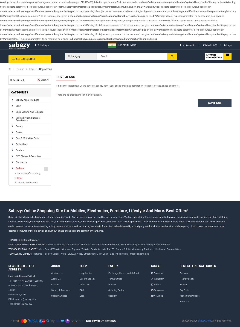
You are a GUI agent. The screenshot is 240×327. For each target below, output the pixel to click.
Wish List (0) (211, 45)
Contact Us (57, 273)
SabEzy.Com (204, 320)
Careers (55, 284)
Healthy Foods (128, 244)
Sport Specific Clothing (29, 173)
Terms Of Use (115, 279)
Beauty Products (162, 244)
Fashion (20, 69)
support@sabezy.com (25, 299)
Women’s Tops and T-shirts (75, 249)
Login (228, 45)
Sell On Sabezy (87, 279)
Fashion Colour (51, 253)
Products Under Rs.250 (102, 249)
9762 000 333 (25, 304)
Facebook (159, 273)
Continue (215, 103)
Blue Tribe (115, 253)
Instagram (159, 279)
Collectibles (22, 144)
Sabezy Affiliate (59, 295)
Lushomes (143, 253)
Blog (82, 295)
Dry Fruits (185, 290)
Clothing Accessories (27, 182)
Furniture (184, 301)
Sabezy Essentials (54, 244)
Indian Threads (129, 253)
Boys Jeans (45, 69)
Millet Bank (102, 253)
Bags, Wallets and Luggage (30, 112)
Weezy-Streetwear (85, 253)
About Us (56, 279)
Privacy (112, 284)
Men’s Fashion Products (78, 244)
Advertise (84, 284)
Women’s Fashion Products (105, 244)
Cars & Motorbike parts (27, 138)
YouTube (158, 295)
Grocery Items (144, 244)
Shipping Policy (116, 290)
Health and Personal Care (168, 249)
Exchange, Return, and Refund (123, 273)
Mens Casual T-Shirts (49, 249)
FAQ (82, 290)
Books (19, 132)
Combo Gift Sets (124, 249)
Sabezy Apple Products (27, 100)
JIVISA (71, 253)
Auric (63, 253)
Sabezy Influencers (61, 290)
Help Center (86, 273)
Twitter (157, 284)
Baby (18, 106)
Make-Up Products (143, 249)
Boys (31, 69)
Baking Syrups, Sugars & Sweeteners (28, 119)
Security (112, 295)
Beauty (19, 126)
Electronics (21, 162)
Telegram (159, 290)
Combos (20, 150)
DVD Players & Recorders (28, 156)
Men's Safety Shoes (190, 295)
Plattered (37, 253)
